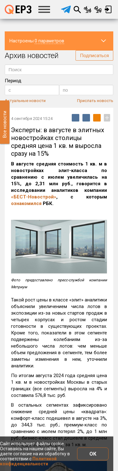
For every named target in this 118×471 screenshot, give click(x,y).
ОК (92, 454)
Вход (108, 9)
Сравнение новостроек (87, 9)
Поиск (77, 9)
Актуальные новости (25, 100)
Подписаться (94, 55)
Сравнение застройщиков (98, 9)
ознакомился (26, 203)
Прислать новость (95, 100)
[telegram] (66, 9)
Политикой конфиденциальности (28, 461)
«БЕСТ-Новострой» (33, 197)
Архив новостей (32, 55)
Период (13, 81)
